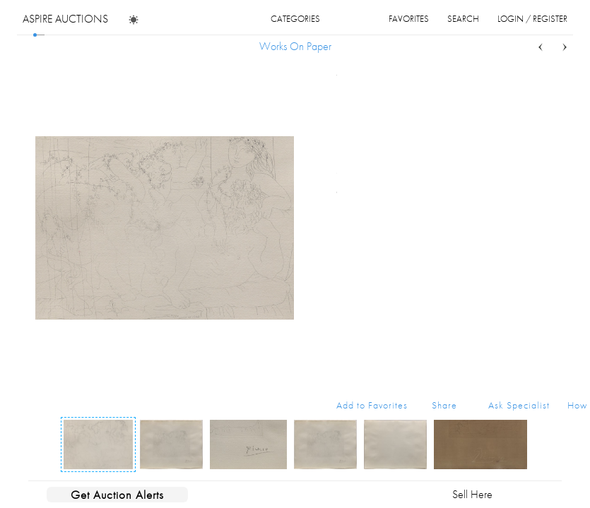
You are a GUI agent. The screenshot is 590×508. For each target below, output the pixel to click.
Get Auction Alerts (117, 494)
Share (444, 405)
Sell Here (472, 494)
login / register (532, 19)
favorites (409, 19)
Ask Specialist (519, 405)
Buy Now (477, 309)
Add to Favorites (372, 405)
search (463, 19)
